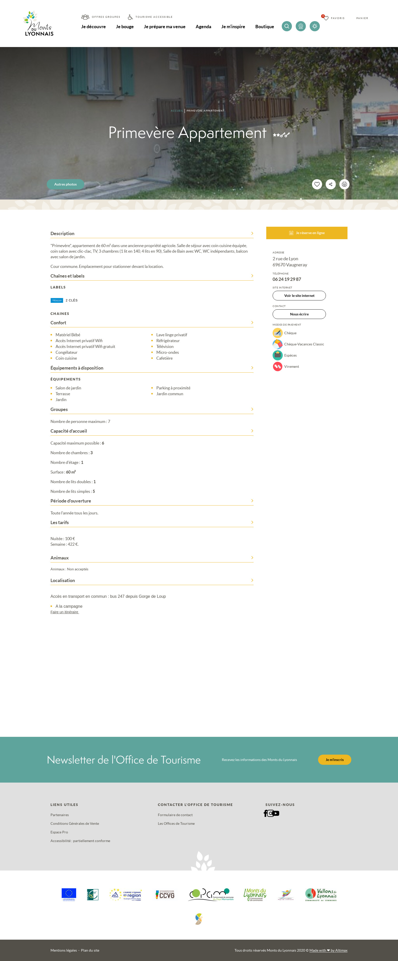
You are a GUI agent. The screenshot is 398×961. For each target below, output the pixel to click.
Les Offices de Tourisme (176, 823)
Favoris (338, 18)
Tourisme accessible (154, 17)
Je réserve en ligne (307, 233)
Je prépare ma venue (165, 26)
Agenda (203, 26)
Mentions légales (64, 950)
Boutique (264, 26)
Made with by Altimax (328, 950)
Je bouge (125, 26)
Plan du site (90, 950)
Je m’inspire (233, 26)
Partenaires (60, 815)
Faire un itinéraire (67, 612)
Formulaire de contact (175, 815)
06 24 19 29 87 (287, 279)
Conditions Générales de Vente (75, 823)
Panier (362, 18)
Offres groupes (106, 17)
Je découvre (93, 26)
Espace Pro (59, 832)
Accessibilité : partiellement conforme (80, 841)
